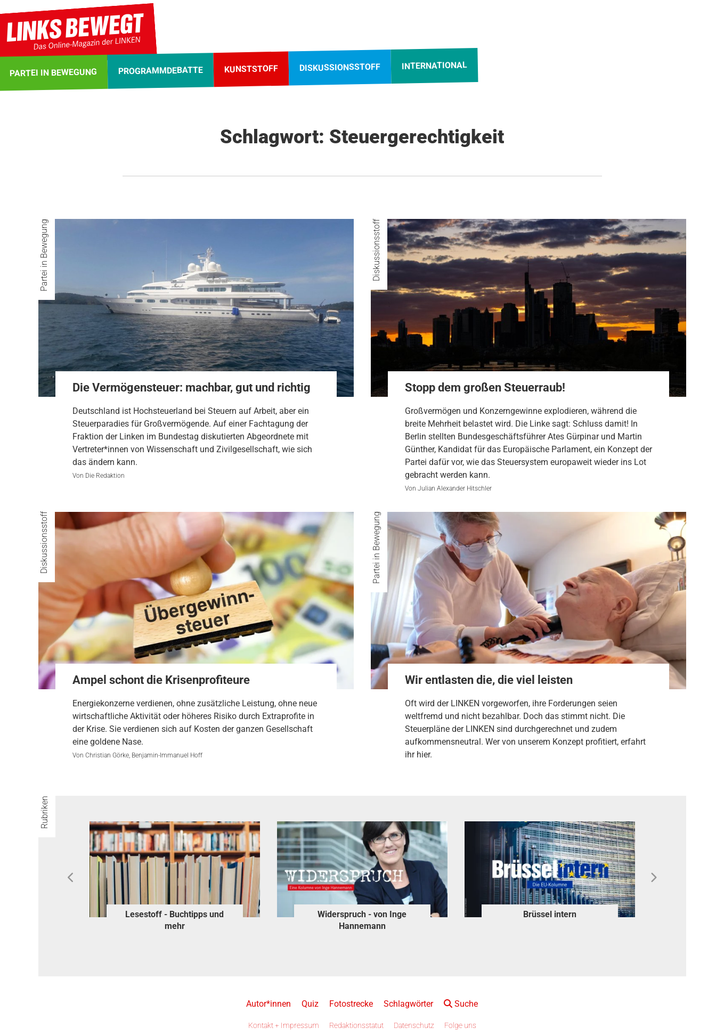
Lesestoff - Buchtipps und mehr (174, 920)
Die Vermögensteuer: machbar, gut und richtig (191, 387)
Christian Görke (107, 755)
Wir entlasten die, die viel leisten (489, 680)
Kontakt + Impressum (283, 1025)
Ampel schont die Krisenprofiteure (161, 680)
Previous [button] (71, 877)
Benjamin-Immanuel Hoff (167, 755)
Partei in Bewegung (44, 255)
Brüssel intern (549, 914)
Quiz (310, 1004)
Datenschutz (414, 1025)
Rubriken (44, 812)
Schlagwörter (408, 1004)
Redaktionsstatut (356, 1025)
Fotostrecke (351, 1004)
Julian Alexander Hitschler (455, 488)
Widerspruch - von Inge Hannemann (362, 920)
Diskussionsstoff (376, 250)
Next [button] (653, 877)
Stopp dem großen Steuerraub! (485, 387)
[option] (175, 878)
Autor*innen (268, 1004)
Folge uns (460, 1025)
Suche (461, 1004)
